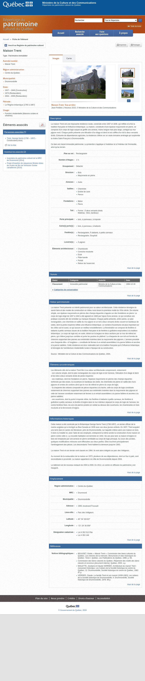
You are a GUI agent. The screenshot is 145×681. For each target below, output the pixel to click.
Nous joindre (57, 598)
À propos (123, 33)
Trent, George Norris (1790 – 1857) (21, 138)
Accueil (61, 33)
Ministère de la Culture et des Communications (69, 3)
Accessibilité (103, 598)
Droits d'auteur (86, 598)
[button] (95, 118)
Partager (135, 45)
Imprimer (121, 45)
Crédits (71, 598)
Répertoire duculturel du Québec (20, 24)
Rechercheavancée (79, 33)
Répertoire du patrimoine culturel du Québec (61, 5)
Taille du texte (134, 26)
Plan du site (41, 598)
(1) (15, 132)
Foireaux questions (101, 33)
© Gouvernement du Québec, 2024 (72, 610)
